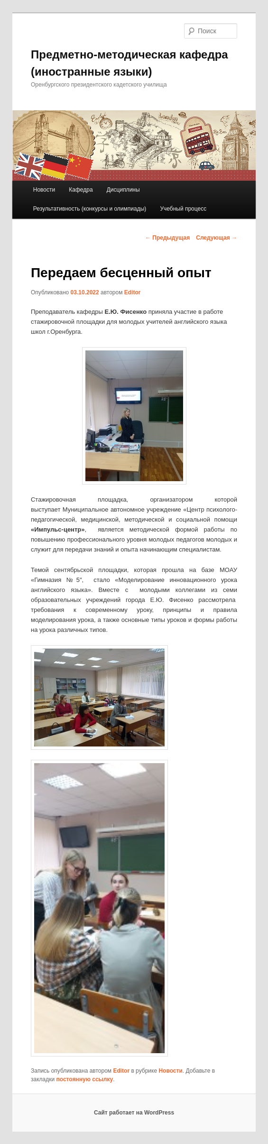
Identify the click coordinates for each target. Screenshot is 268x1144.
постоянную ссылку (84, 1079)
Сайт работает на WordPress (134, 1112)
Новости (44, 189)
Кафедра (80, 189)
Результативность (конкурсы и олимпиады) (90, 208)
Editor (132, 292)
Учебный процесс (183, 208)
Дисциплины (123, 189)
